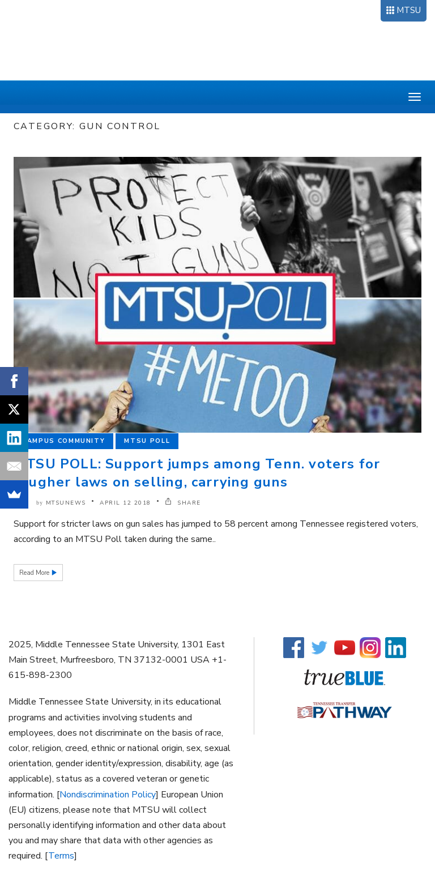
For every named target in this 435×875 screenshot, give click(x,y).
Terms (61, 856)
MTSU (408, 10)
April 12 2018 (125, 503)
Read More (35, 573)
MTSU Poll (147, 441)
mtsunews (66, 503)
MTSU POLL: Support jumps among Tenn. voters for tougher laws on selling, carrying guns (197, 473)
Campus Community (63, 441)
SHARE (183, 503)
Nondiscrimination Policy (107, 794)
